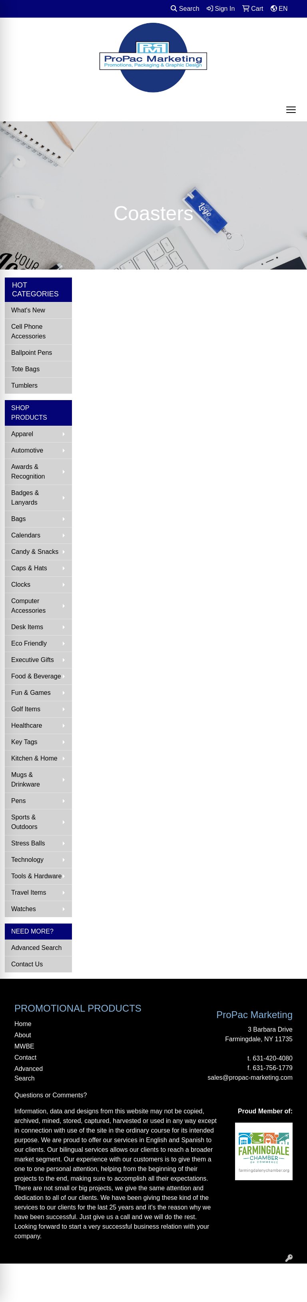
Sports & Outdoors (24, 822)
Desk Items (27, 627)
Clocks (20, 584)
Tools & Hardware (36, 876)
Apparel (22, 434)
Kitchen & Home (34, 758)
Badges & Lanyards (25, 497)
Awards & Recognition (28, 471)
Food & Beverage (36, 676)
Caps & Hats (29, 568)
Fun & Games (31, 692)
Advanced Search (36, 947)
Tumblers (24, 385)
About (22, 1035)
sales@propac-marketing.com (250, 1077)
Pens (18, 800)
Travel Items (28, 892)
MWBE (24, 1046)
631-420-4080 (273, 1058)
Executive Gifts (32, 659)
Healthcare (26, 725)
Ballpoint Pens (31, 352)
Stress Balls (28, 843)
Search (185, 8)
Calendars (25, 535)
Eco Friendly (29, 643)
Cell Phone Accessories (28, 331)
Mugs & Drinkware (25, 779)
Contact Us (27, 964)
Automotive (27, 450)
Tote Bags (25, 369)
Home (23, 1023)
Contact (25, 1057)
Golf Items (25, 709)
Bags (18, 518)
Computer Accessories (28, 606)
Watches (23, 909)
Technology (27, 859)
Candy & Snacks (34, 551)
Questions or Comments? (50, 1095)
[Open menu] (291, 110)
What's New (28, 310)
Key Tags (24, 742)
